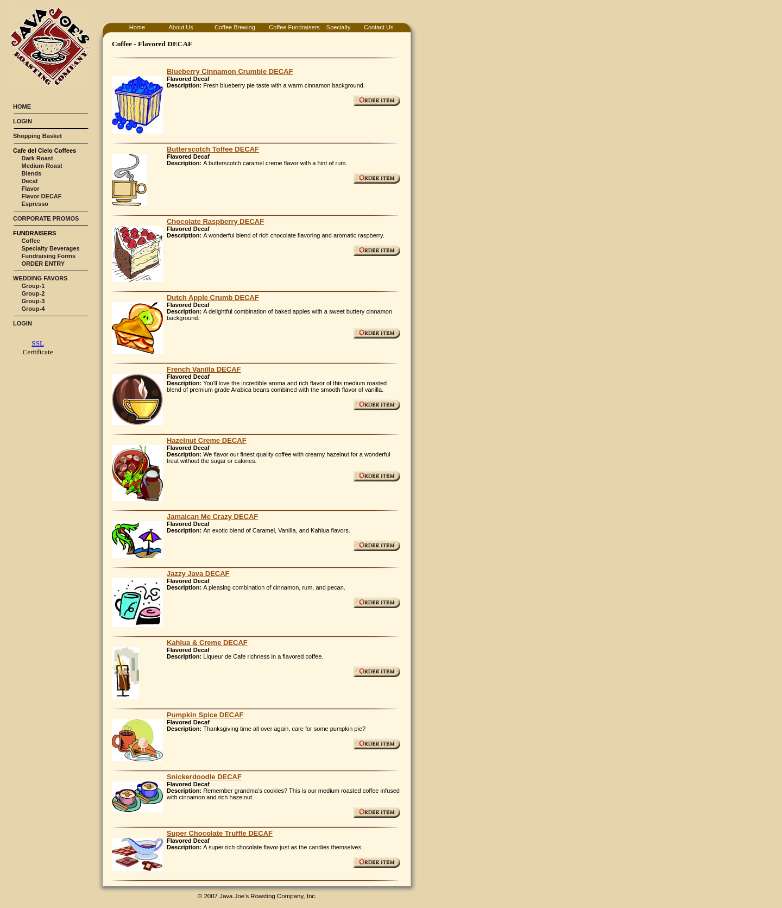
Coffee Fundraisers (294, 27)
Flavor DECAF (42, 196)
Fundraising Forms (49, 256)
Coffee (31, 240)
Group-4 (33, 308)
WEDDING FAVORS (40, 278)
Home (137, 27)
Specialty (338, 27)
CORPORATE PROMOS (46, 218)
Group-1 (33, 286)
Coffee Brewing (235, 27)
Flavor (31, 188)
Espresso (35, 204)
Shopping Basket (37, 136)
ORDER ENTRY (43, 263)
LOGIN (22, 121)
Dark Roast (37, 158)
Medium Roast (42, 165)
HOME (22, 106)
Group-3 (33, 301)
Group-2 (33, 293)
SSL (37, 343)
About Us (180, 27)
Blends (32, 173)
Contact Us (378, 27)
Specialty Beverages (51, 248)
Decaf (30, 181)
